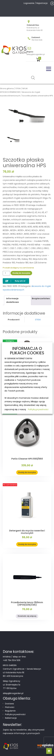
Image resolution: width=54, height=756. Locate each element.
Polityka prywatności (15, 714)
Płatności (9, 707)
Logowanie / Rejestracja (36, 3)
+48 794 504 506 (11, 660)
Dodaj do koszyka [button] (27, 472)
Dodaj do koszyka (21, 273)
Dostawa (9, 703)
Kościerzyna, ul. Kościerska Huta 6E (35, 28)
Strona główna (7, 88)
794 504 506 (36, 40)
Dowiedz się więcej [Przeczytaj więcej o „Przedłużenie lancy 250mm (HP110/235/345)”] (27, 616)
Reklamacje (11, 718)
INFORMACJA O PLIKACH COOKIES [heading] (27, 350)
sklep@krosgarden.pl (36, 54)
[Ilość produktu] (6, 273)
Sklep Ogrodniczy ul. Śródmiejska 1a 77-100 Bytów (11, 685)
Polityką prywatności (38, 409)
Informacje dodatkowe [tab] (12, 300)
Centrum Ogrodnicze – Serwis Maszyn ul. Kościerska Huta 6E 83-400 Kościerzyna (22, 672)
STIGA (18, 88)
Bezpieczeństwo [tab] (41, 298)
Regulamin (10, 710)
